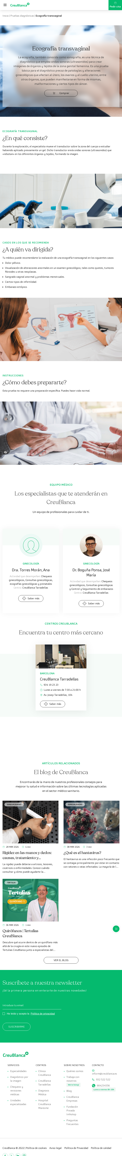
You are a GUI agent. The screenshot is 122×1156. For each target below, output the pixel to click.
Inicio (6, 15)
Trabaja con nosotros (72, 1079)
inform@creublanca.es (104, 1073)
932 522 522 (103, 1080)
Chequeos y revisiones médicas (16, 1091)
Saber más (30, 598)
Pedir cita (115, 5)
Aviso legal (55, 1149)
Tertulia (11, 882)
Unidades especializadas (18, 1103)
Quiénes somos (74, 1071)
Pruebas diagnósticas (22, 15)
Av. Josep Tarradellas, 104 (56, 695)
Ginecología (31, 563)
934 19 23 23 (49, 684)
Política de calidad (101, 1149)
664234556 (103, 1086)
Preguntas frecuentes (72, 1124)
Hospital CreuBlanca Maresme (44, 1105)
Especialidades (14, 804)
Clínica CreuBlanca (44, 1073)
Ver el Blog (61, 960)
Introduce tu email (13, 1005)
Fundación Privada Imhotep (72, 1111)
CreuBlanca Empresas (72, 1099)
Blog (69, 1091)
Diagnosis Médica (43, 1093)
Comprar (61, 93)
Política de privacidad (43, 1013)
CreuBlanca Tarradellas (44, 1083)
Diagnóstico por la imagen (19, 1079)
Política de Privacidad (76, 1149)
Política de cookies (36, 1149)
